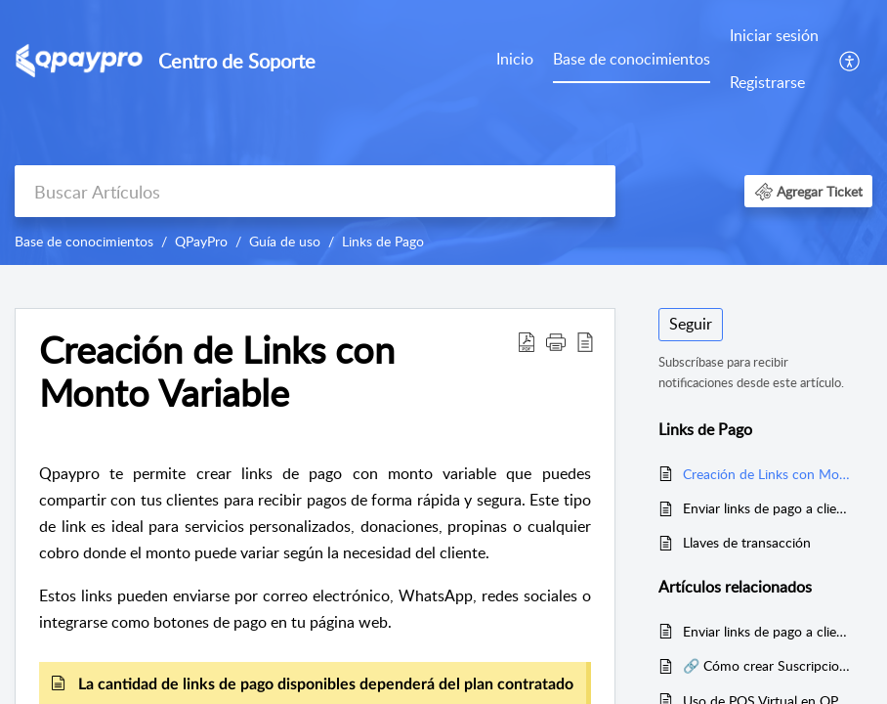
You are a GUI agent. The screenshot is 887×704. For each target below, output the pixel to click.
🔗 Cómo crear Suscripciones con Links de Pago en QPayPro (768, 665)
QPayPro (201, 241)
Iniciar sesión (774, 35)
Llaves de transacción (747, 542)
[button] (850, 59)
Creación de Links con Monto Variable (768, 473)
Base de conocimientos (631, 58)
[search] (315, 191)
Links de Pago (383, 241)
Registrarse (767, 82)
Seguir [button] (690, 323)
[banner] (443, 132)
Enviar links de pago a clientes (768, 508)
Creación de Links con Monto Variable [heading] (217, 372)
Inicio (514, 58)
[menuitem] (514, 60)
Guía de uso (284, 241)
